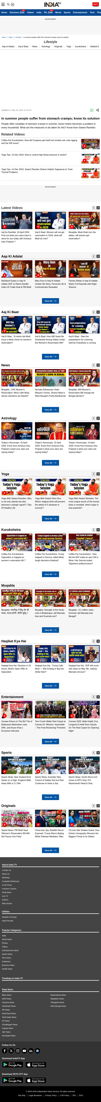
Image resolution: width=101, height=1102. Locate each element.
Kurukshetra (11, 529)
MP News (6, 1010)
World (58, 12)
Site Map (21, 1095)
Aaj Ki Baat (10, 312)
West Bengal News (58, 1006)
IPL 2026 (48, 12)
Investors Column (9, 889)
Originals (58, 46)
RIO (74, 1095)
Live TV (5, 896)
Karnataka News (9, 1036)
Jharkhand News (9, 1006)
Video (10, 37)
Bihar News (6, 995)
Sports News (7, 954)
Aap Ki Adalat (12, 256)
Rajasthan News (57, 999)
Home (4, 12)
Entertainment (80, 12)
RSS (81, 1095)
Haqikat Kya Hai (13, 641)
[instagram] (17, 1050)
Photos (5, 943)
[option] (17, 227)
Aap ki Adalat (8, 46)
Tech (92, 12)
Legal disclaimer (35, 1095)
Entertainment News (10, 950)
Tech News (6, 958)
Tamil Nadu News (9, 1017)
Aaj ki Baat (23, 46)
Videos (30, 12)
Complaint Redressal (10, 881)
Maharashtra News (58, 995)
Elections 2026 (17, 12)
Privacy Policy (51, 1095)
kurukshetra (80, 46)
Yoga (68, 46)
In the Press (7, 885)
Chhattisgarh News (9, 1025)
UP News (6, 1021)
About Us (6, 874)
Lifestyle (18, 37)
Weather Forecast (9, 917)
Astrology (45, 46)
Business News (8, 965)
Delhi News (6, 999)
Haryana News (8, 1002)
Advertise (6, 878)
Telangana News (57, 1002)
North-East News (9, 1013)
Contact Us (6, 870)
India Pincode (7, 921)
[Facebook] (4, 1050)
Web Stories (7, 903)
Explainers (6, 961)
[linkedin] (31, 1050)
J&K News (6, 1032)
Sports (67, 12)
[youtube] (24, 1050)
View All (50, 300)
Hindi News (6, 892)
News (4, 37)
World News (7, 939)
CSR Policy (64, 1095)
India (39, 12)
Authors (5, 900)
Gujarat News (7, 1028)
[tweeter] (11, 1050)
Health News (7, 969)
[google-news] (37, 1050)
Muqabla (8, 585)
